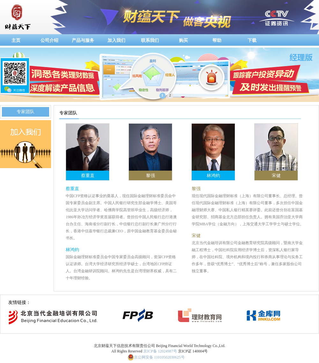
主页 (15, 40)
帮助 (216, 40)
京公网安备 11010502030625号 (159, 357)
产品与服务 (83, 40)
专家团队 (25, 111)
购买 (183, 40)
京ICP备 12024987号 (160, 351)
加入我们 (116, 40)
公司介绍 (49, 40)
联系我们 (150, 40)
